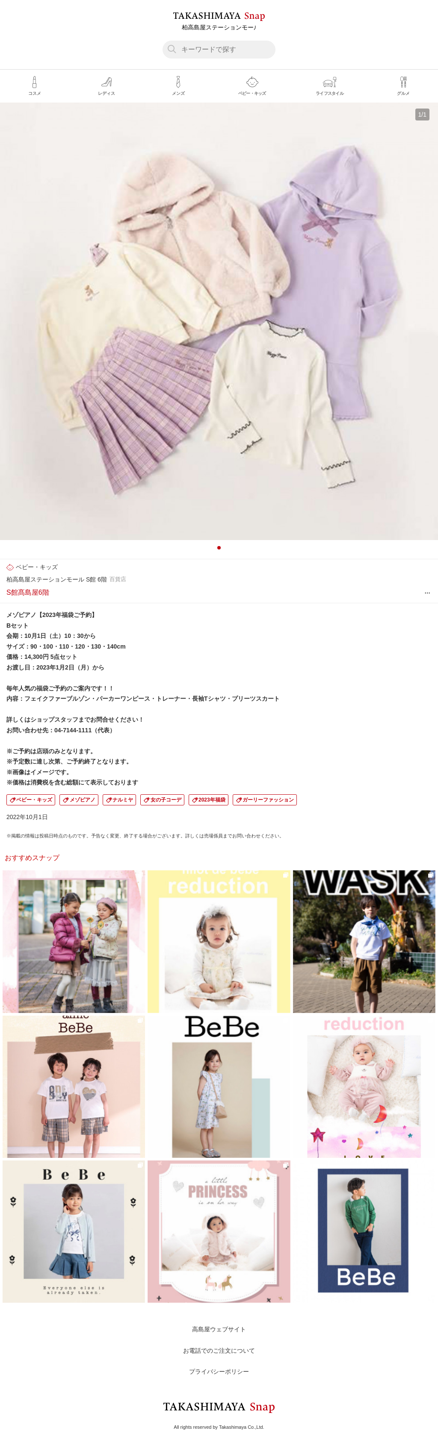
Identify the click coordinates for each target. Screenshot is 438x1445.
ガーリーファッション (268, 800)
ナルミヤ (122, 800)
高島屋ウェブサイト (219, 1329)
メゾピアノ (82, 800)
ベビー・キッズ (34, 800)
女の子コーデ (166, 800)
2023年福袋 (211, 800)
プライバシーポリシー (219, 1371)
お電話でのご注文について (219, 1350)
